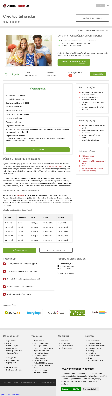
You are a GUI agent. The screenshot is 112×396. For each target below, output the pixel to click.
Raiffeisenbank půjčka (14, 370)
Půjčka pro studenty (89, 171)
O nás (90, 358)
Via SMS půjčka (12, 353)
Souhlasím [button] (65, 389)
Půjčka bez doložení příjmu (43, 348)
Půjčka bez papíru (40, 370)
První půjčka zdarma (41, 353)
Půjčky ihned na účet (41, 351)
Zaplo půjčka (11, 341)
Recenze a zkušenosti (56, 250)
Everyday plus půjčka (14, 351)
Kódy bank (92, 353)
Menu (102, 5)
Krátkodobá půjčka (40, 355)
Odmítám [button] (76, 389)
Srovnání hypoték (94, 343)
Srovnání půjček (94, 341)
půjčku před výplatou (56, 166)
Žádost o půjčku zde (92, 18)
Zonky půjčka (11, 358)
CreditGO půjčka (12, 346)
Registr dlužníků (94, 355)
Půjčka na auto (39, 341)
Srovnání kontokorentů (96, 346)
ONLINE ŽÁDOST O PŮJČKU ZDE (74, 63)
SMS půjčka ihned (40, 346)
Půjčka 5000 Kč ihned (41, 343)
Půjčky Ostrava (66, 348)
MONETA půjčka (12, 367)
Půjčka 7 (9, 343)
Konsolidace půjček (41, 360)
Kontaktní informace (95, 360)
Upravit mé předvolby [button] (90, 389)
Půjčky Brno (65, 343)
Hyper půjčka (11, 363)
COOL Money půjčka (14, 360)
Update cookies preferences (10, 395)
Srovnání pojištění (94, 348)
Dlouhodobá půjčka (41, 373)
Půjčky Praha (65, 341)
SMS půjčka (86, 158)
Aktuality (91, 351)
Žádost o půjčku (20, 250)
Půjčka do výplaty (88, 156)
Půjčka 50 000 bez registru (43, 363)
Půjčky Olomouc (67, 346)
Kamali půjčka (11, 348)
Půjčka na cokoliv (88, 166)
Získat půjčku (98, 74)
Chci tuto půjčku (38, 150)
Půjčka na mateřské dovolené (92, 168)
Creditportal (20, 195)
